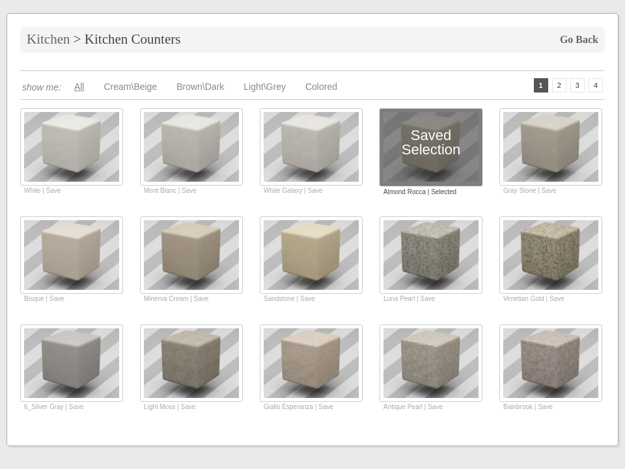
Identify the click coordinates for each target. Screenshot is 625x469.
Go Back (579, 39)
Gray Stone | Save (530, 190)
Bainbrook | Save (528, 406)
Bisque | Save (44, 298)
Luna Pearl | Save (409, 298)
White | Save (42, 190)
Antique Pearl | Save (413, 406)
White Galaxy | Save (293, 190)
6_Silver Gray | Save (54, 406)
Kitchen (48, 39)
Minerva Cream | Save (176, 298)
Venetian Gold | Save (533, 298)
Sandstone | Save (289, 298)
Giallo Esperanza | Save (298, 406)
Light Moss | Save (169, 406)
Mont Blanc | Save (170, 190)
